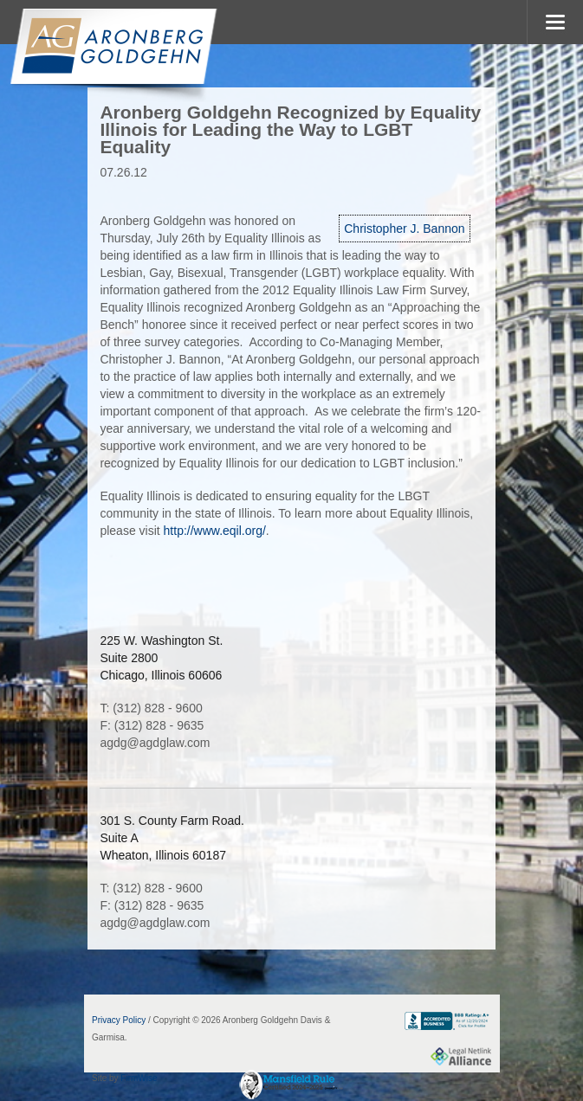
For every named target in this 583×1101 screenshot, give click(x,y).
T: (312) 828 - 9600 (151, 708)
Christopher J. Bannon (404, 228)
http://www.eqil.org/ (215, 531)
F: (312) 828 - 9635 (152, 725)
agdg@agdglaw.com (155, 743)
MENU (555, 22)
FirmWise (138, 1078)
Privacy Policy (119, 1020)
